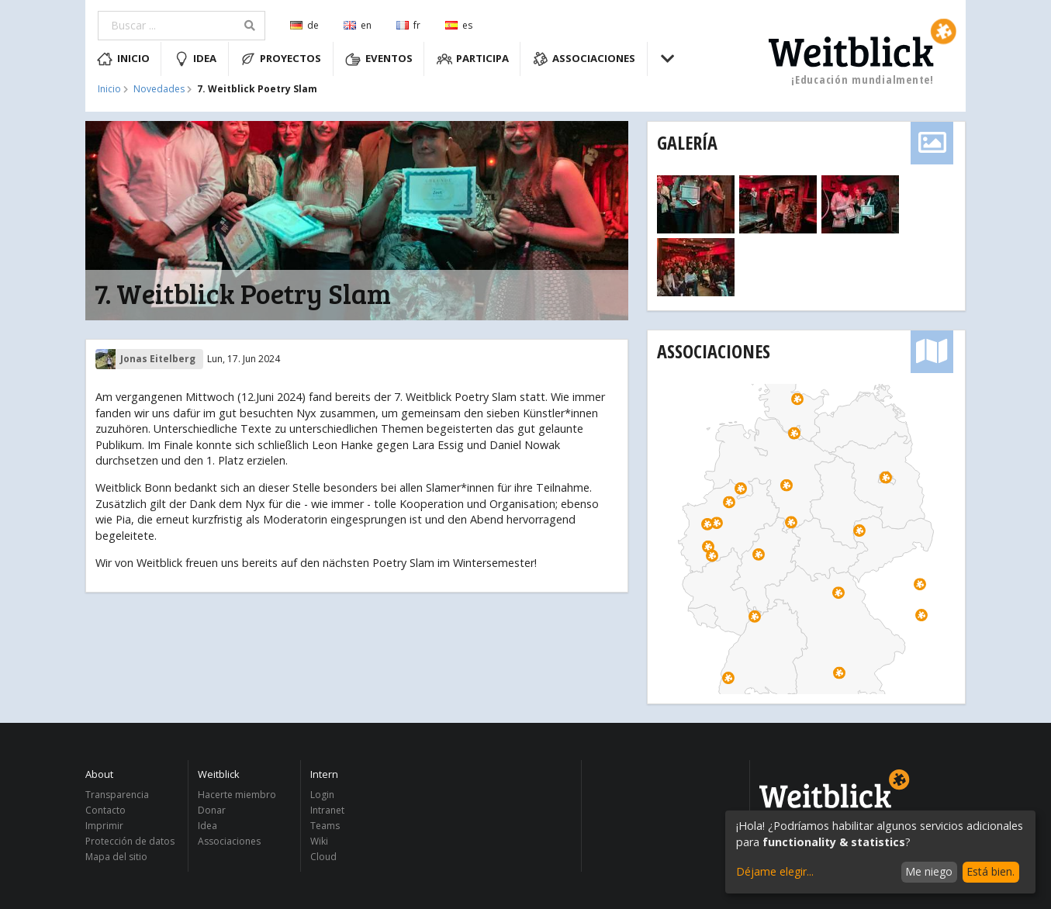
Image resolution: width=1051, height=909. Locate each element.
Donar (212, 810)
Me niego (928, 871)
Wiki (319, 841)
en (358, 25)
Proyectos (281, 59)
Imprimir (104, 825)
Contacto (105, 810)
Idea (195, 59)
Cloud (323, 856)
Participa (473, 59)
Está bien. (990, 871)
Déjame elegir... (775, 871)
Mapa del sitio (116, 856)
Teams (325, 825)
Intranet (327, 810)
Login (322, 795)
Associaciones (584, 59)
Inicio (123, 59)
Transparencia (117, 795)
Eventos (379, 59)
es (458, 25)
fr (408, 25)
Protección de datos (130, 841)
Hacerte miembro (237, 795)
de (304, 25)
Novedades (159, 89)
